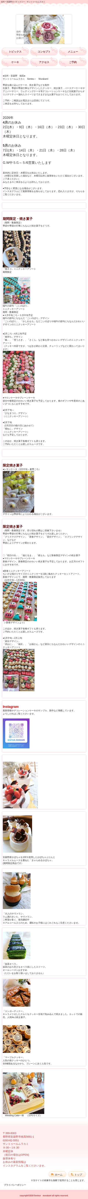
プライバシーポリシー (15, 1185)
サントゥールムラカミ (44, 10)
